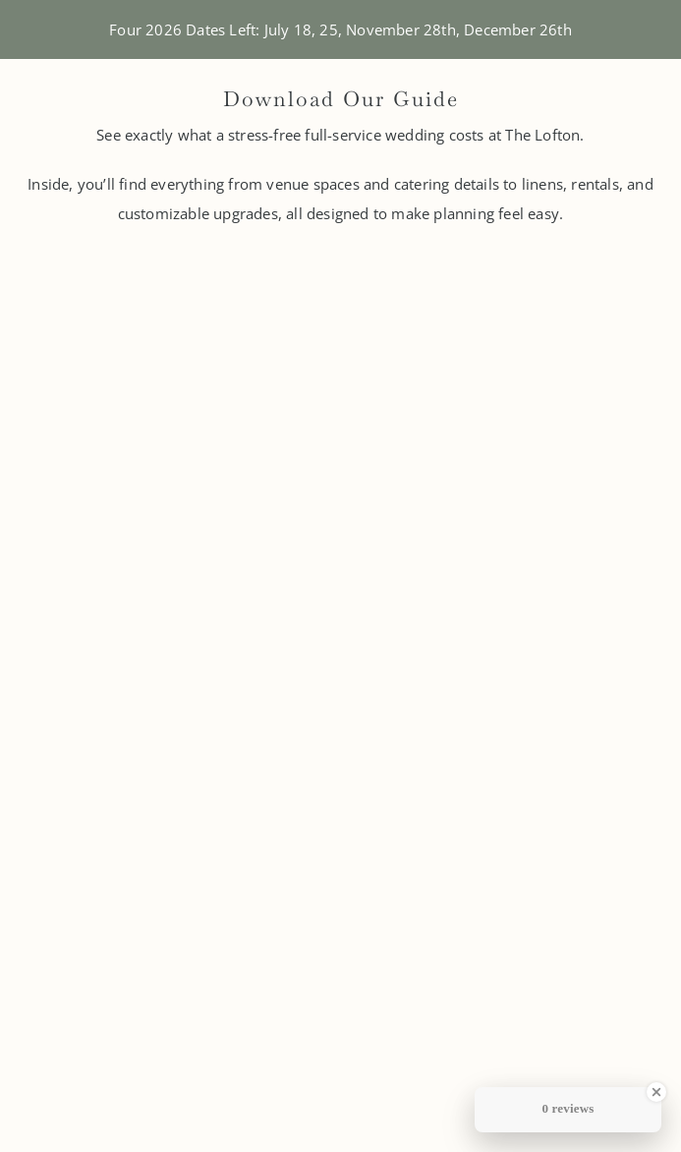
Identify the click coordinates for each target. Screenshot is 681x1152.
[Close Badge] (656, 1092)
